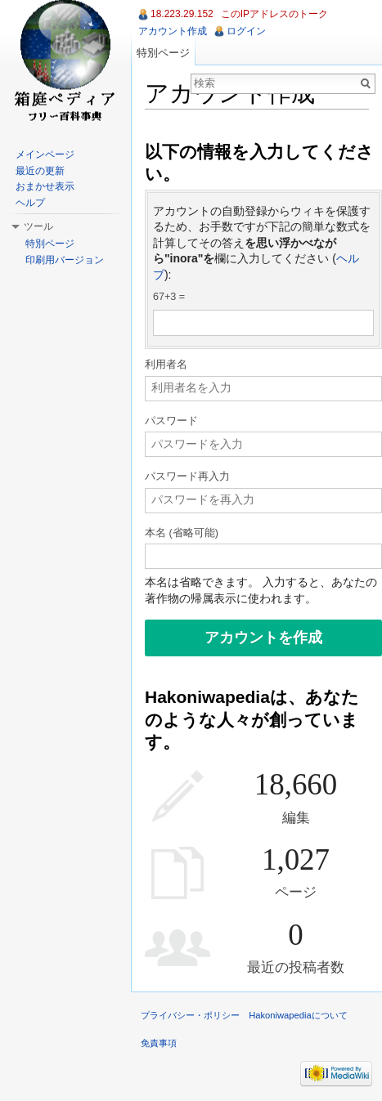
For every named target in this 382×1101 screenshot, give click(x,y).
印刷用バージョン (64, 260)
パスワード (171, 421)
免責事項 (159, 1043)
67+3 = (169, 296)
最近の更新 (40, 171)
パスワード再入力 (187, 476)
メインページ (45, 154)
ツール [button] (38, 226)
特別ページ (163, 53)
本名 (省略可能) (181, 533)
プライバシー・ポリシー (190, 1015)
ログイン (246, 31)
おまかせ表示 (45, 186)
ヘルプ (30, 202)
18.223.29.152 (182, 14)
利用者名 (166, 364)
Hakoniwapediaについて (298, 1015)
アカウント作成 (172, 31)
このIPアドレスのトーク (274, 14)
